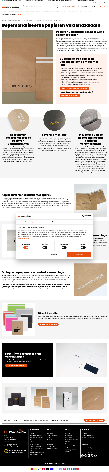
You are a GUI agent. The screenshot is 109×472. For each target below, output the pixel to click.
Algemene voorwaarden (86, 445)
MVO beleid (50, 433)
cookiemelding (25, 238)
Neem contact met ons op (94, 420)
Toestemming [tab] (29, 222)
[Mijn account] (82, 6)
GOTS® (49, 442)
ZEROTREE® (50, 444)
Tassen (32, 433)
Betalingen (68, 433)
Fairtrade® (50, 440)
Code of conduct (52, 435)
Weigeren (54, 254)
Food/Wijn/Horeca (35, 446)
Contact (84, 433)
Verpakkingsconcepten (37, 452)
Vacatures (85, 442)
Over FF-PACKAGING (88, 435)
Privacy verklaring (87, 448)
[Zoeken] (55, 6)
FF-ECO (49, 430)
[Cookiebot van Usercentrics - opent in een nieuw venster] (83, 216)
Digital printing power (36, 455)
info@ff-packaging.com (12, 446)
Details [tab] (54, 222)
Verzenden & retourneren (68, 436)
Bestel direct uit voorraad (69, 96)
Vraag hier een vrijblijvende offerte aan (74, 88)
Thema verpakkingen (36, 448)
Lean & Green (51, 446)
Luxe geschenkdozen (36, 435)
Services (68, 430)
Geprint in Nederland (88, 438)
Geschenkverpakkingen (37, 440)
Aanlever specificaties (71, 439)
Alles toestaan (79, 254)
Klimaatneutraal (52, 448)
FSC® (48, 438)
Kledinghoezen (34, 444)
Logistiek (67, 441)
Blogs (83, 440)
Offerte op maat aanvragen (16, 365)
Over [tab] (80, 222)
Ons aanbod (34, 430)
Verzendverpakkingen (36, 438)
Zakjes (32, 442)
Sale (31, 450)
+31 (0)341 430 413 (10, 444)
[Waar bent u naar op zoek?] (38, 6)
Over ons (85, 430)
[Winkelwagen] (101, 6)
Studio (66, 444)
